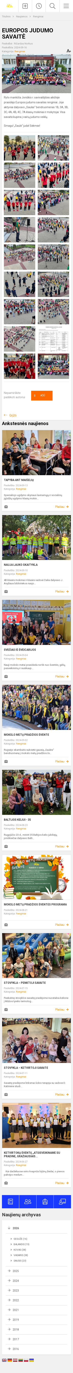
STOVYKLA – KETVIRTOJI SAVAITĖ (26, 1067)
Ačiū (39, 395)
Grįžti (12, 415)
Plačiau (59, 506)
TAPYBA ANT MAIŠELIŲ (19, 480)
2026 (16, 1228)
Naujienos (22, 16)
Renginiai (38, 16)
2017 (16, 1339)
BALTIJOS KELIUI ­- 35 (17, 819)
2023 (16, 1290)
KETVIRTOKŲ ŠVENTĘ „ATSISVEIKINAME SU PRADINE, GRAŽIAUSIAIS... (32, 1154)
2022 (16, 1300)
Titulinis (6, 16)
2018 (16, 1329)
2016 (16, 1349)
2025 (16, 1271)
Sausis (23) (20, 1260)
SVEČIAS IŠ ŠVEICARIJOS (20, 649)
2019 (16, 1319)
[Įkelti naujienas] (25, 6)
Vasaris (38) (21, 1255)
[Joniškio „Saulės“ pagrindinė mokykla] (9, 5)
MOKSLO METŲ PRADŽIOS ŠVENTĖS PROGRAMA (35, 904)
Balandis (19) (21, 1244)
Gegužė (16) (20, 1239)
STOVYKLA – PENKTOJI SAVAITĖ (25, 982)
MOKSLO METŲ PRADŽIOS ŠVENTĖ (26, 734)
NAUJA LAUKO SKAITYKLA (21, 564)
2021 (16, 1310)
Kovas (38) (20, 1249)
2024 (16, 1280)
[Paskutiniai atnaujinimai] (39, 6)
